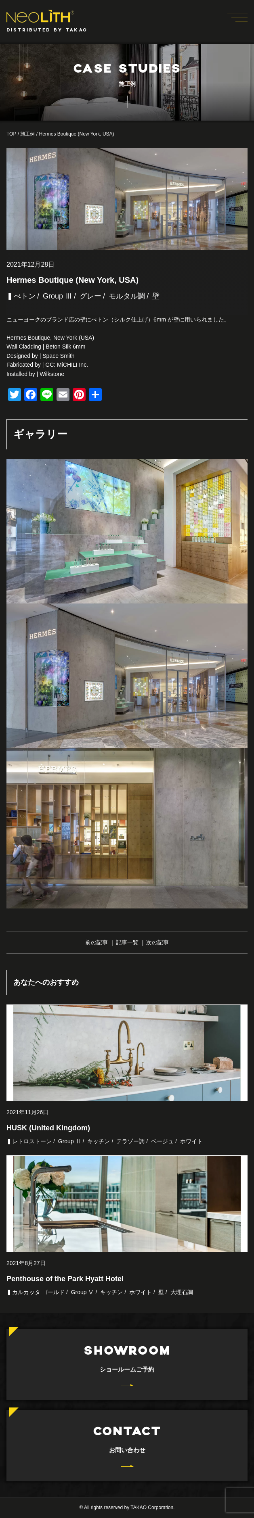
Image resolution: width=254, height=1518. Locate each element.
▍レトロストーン (29, 1141)
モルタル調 (127, 296)
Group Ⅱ (69, 1141)
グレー (90, 296)
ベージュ (162, 1141)
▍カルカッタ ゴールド (35, 1292)
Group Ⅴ (82, 1292)
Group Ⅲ (57, 296)
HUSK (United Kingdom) (48, 1128)
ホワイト (191, 1141)
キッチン (98, 1141)
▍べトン (21, 296)
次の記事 (157, 942)
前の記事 (96, 942)
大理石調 (181, 1292)
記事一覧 (127, 942)
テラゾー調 (130, 1141)
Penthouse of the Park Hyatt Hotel (65, 1279)
